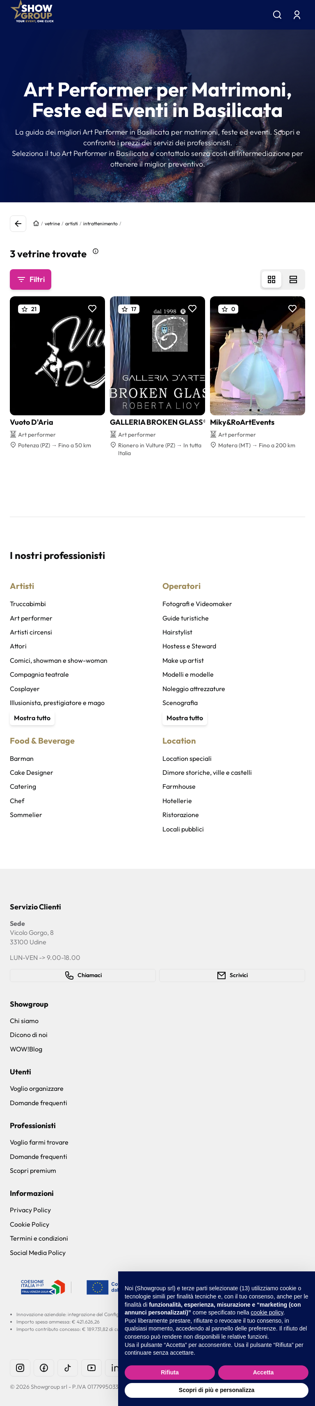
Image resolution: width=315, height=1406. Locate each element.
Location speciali (187, 758)
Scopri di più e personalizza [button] (216, 1390)
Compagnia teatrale (39, 674)
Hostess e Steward (189, 646)
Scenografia (180, 702)
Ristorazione (180, 815)
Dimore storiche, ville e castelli (207, 772)
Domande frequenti (38, 1103)
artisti (71, 223)
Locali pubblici (183, 829)
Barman (22, 758)
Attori (18, 646)
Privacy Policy (30, 1210)
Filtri (30, 279)
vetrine (52, 223)
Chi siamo (24, 1021)
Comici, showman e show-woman (58, 660)
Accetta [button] (263, 1372)
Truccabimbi (28, 604)
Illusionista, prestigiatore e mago (57, 702)
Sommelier (26, 815)
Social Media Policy (38, 1252)
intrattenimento (100, 223)
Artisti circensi (31, 632)
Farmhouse (179, 786)
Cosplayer (25, 689)
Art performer (31, 618)
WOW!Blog (26, 1049)
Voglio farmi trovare (39, 1142)
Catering (23, 786)
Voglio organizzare (37, 1088)
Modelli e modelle (188, 674)
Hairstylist (177, 632)
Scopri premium (33, 1170)
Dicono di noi (29, 1034)
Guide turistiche (185, 618)
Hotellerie (177, 801)
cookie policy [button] (267, 1312)
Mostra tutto (32, 718)
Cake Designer (31, 772)
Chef (17, 801)
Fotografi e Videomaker (197, 604)
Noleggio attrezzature (193, 689)
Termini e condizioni (39, 1238)
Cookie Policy (29, 1224)
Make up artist (183, 660)
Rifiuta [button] (170, 1372)
